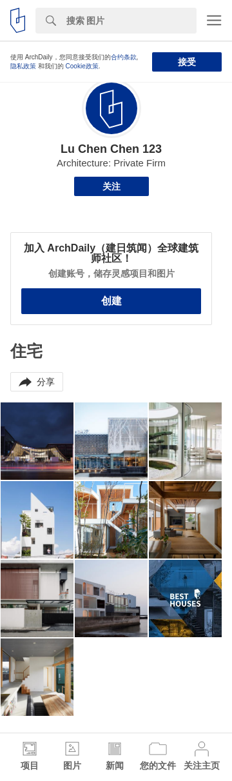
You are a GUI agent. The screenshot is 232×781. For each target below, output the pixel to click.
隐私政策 (23, 66)
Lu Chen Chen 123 (111, 149)
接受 (187, 62)
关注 (111, 186)
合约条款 (124, 57)
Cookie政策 (82, 66)
